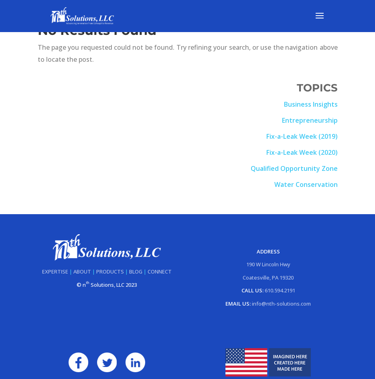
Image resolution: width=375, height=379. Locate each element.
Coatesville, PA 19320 (268, 277)
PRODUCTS (110, 271)
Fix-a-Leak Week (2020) (302, 152)
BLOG (135, 271)
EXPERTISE (55, 271)
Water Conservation (306, 184)
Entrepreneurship (310, 120)
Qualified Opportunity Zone (294, 168)
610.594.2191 (280, 290)
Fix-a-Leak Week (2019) (302, 136)
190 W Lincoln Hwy (268, 264)
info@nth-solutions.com (281, 303)
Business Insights (311, 104)
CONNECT (160, 271)
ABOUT (82, 271)
